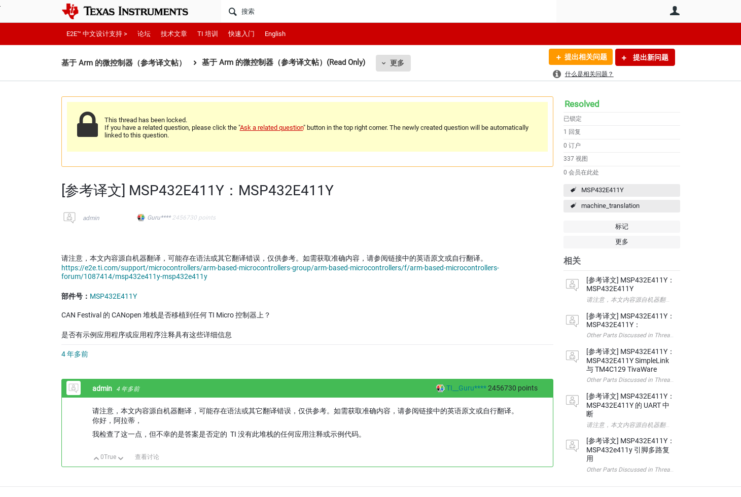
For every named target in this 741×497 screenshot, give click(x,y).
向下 (120, 459)
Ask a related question (271, 127)
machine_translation (610, 205)
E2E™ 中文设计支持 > (96, 34)
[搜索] (388, 11)
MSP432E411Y (602, 190)
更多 (397, 63)
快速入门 (241, 34)
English (275, 34)
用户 (675, 11)
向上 (96, 459)
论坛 (144, 34)
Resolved (581, 104)
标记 (621, 226)
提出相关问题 (585, 57)
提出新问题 (649, 57)
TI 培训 (207, 34)
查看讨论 (147, 456)
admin (91, 218)
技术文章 (174, 34)
